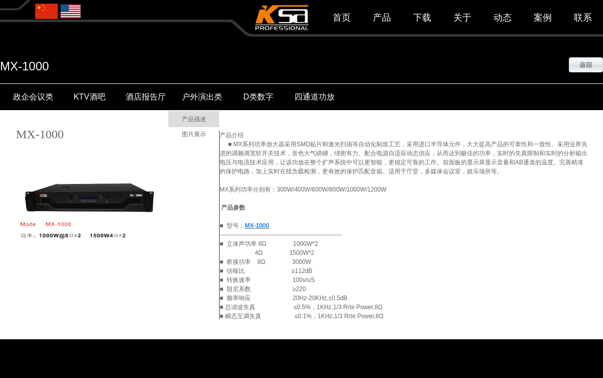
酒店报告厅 (146, 96)
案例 (543, 18)
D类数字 (258, 96)
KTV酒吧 (89, 96)
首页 (342, 18)
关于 (462, 18)
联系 (583, 18)
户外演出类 (202, 96)
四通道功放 (314, 96)
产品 (382, 18)
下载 (422, 18)
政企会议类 (33, 96)
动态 (502, 18)
